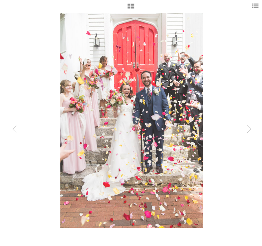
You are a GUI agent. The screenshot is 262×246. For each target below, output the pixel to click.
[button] (131, 8)
